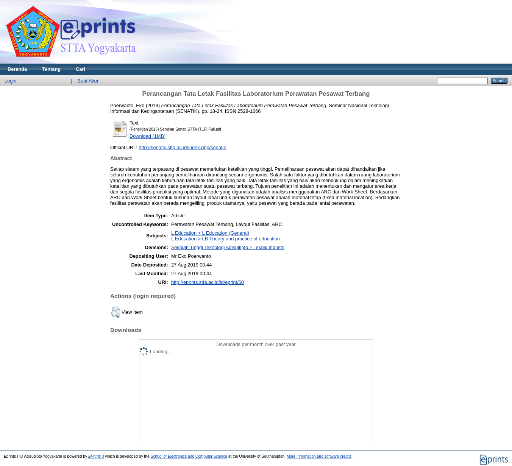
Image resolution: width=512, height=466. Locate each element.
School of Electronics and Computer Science (188, 456)
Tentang (51, 69)
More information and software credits (319, 456)
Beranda (17, 69)
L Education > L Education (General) (210, 233)
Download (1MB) (147, 136)
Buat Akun (88, 81)
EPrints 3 (96, 456)
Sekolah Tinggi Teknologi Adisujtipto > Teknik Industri (227, 247)
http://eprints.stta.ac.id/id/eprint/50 (207, 282)
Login (10, 81)
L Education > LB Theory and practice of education (225, 239)
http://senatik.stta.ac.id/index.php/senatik (182, 147)
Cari (80, 69)
